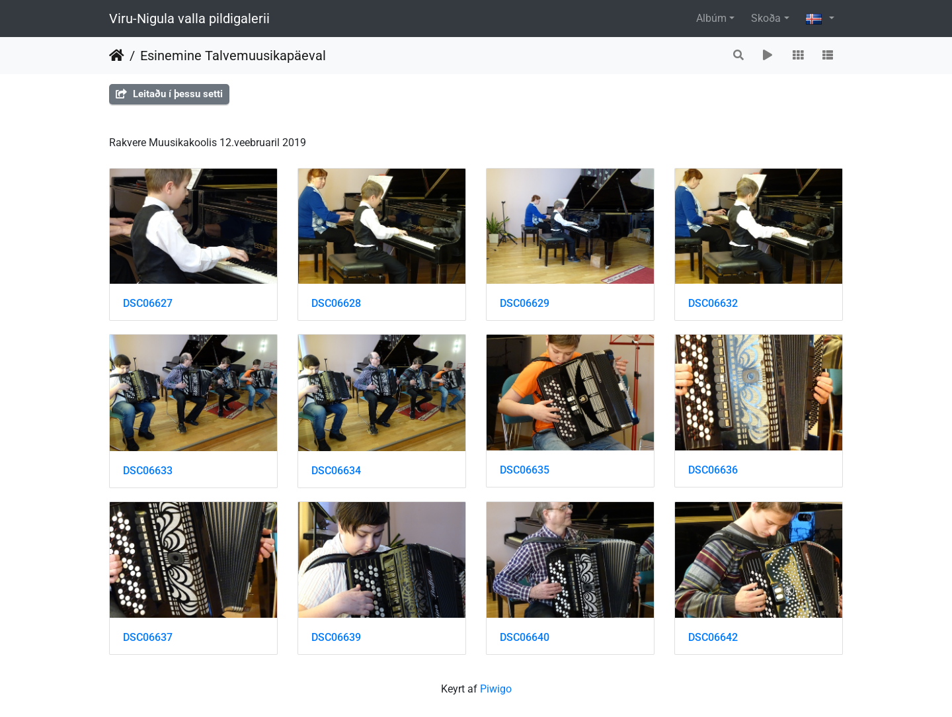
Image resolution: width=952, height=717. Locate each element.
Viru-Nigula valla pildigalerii (189, 18)
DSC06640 (524, 637)
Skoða (766, 18)
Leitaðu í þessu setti (169, 94)
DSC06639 (336, 637)
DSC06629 (524, 303)
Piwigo (496, 689)
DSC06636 (713, 470)
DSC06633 (148, 470)
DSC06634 (336, 470)
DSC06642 (713, 637)
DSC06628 (336, 303)
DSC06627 (148, 303)
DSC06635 (524, 470)
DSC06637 (148, 637)
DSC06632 (713, 303)
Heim (116, 55)
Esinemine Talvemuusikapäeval (233, 55)
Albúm (711, 18)
